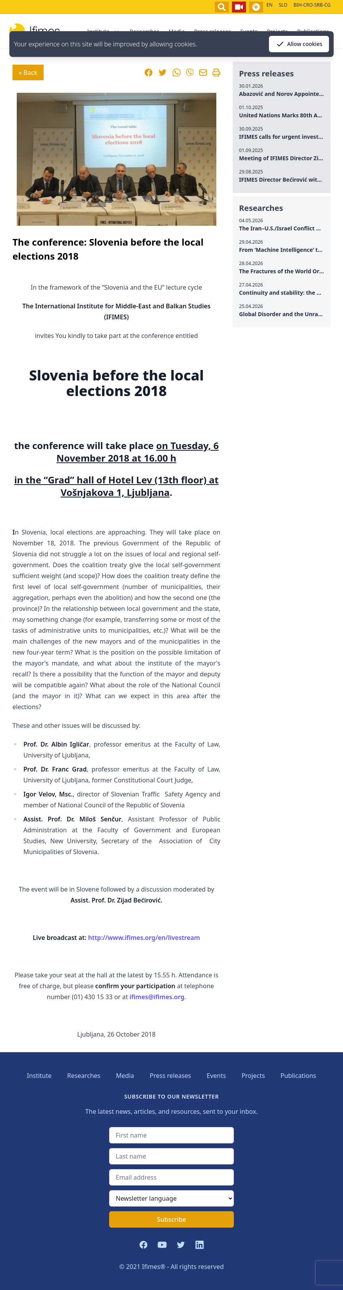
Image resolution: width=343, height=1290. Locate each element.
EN (269, 5)
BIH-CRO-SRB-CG (312, 5)
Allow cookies (299, 44)
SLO (283, 5)
